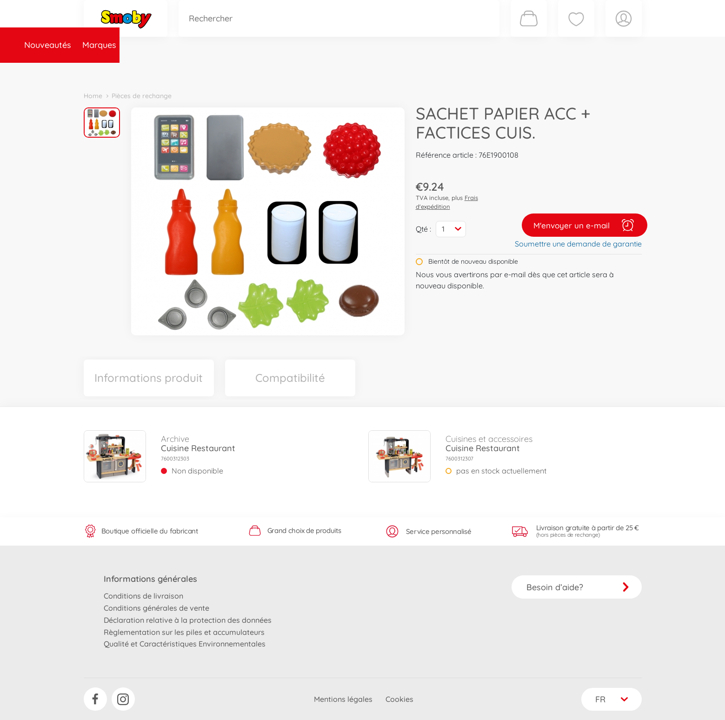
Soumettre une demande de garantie (578, 243)
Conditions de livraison (143, 595)
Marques (164, 71)
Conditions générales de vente (156, 608)
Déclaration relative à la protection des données (188, 620)
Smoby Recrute (586, 71)
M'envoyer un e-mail (584, 225)
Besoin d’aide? (577, 587)
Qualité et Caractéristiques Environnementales (185, 643)
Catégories (214, 71)
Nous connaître (489, 71)
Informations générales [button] (150, 578)
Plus (537, 71)
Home (93, 96)
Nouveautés (112, 71)
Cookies (399, 699)
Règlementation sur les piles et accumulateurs (184, 632)
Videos (346, 71)
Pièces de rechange (284, 71)
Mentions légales (343, 699)
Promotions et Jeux (409, 71)
